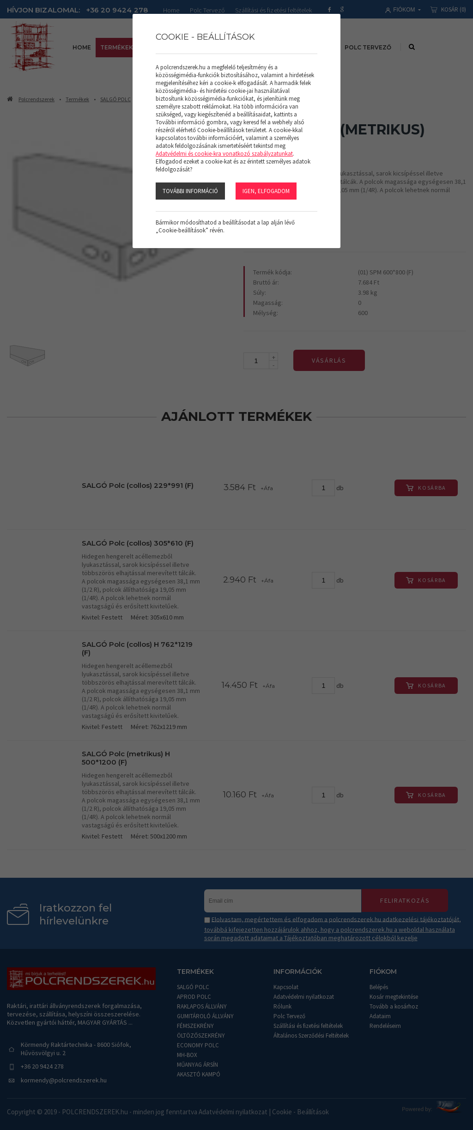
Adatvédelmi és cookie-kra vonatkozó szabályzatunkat (224, 154)
